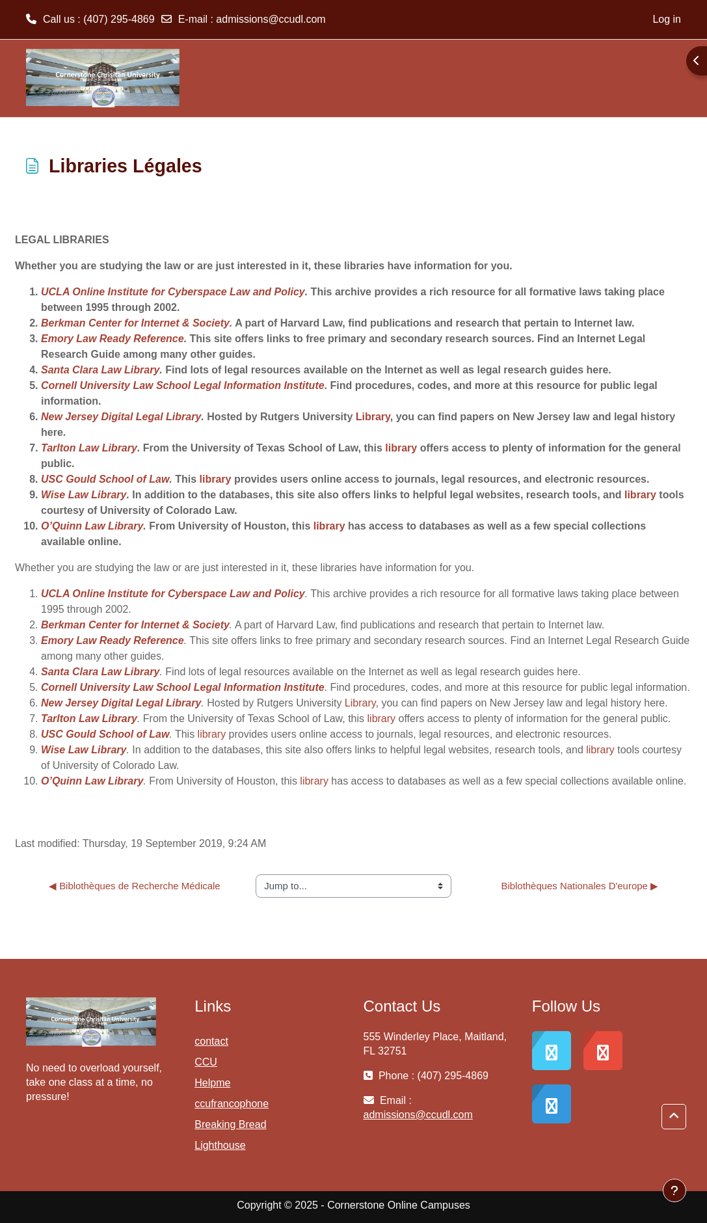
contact (211, 1041)
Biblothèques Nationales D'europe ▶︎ (579, 885)
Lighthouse (219, 1145)
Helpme (212, 1082)
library (401, 447)
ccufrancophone (231, 1103)
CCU (205, 1062)
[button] (673, 1116)
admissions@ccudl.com (270, 19)
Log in (666, 19)
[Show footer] (674, 1190)
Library (373, 416)
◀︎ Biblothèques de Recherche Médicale (134, 885)
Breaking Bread (230, 1124)
